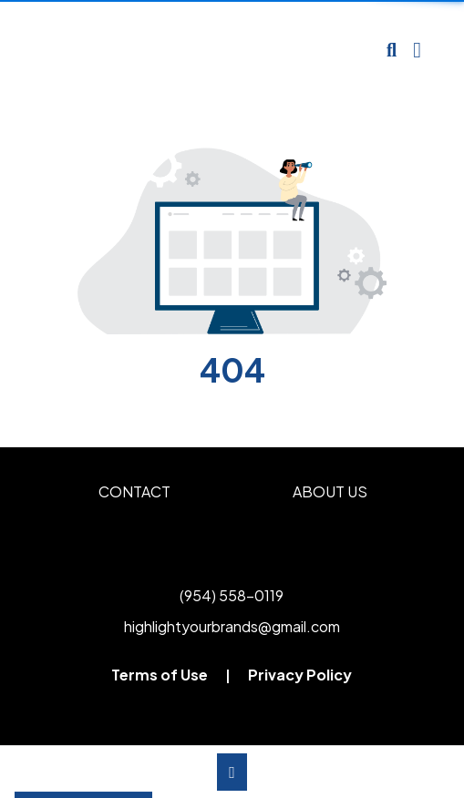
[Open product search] (391, 50)
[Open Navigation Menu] (417, 50)
